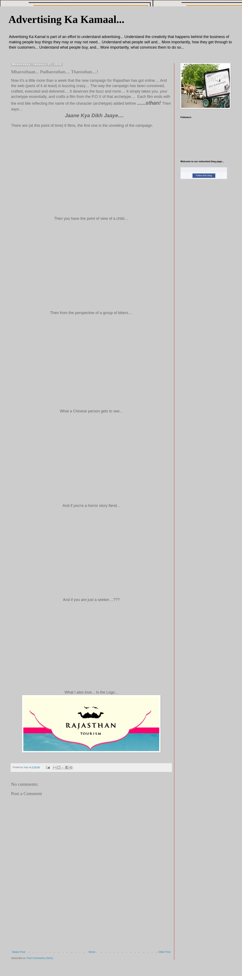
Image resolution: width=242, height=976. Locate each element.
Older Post (164, 952)
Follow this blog (204, 175)
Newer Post (18, 952)
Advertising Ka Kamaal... (66, 19)
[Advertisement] (91, 918)
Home (92, 952)
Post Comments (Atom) (40, 958)
